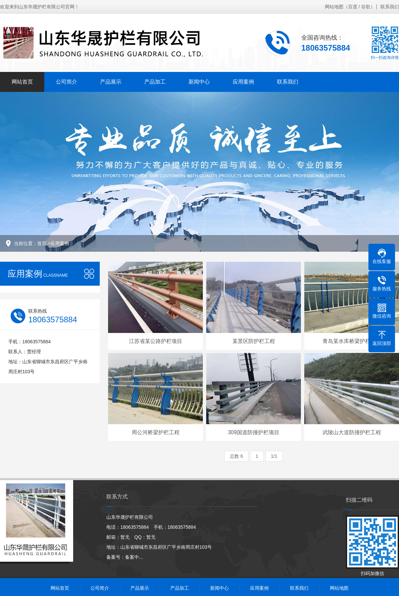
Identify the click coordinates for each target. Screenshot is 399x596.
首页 (42, 243)
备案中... (134, 557)
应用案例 (243, 82)
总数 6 (236, 456)
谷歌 (365, 6)
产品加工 (155, 82)
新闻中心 (199, 82)
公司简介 (66, 82)
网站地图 (334, 6)
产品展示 (110, 82)
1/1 (274, 456)
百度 (352, 6)
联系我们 (389, 6)
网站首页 (22, 82)
